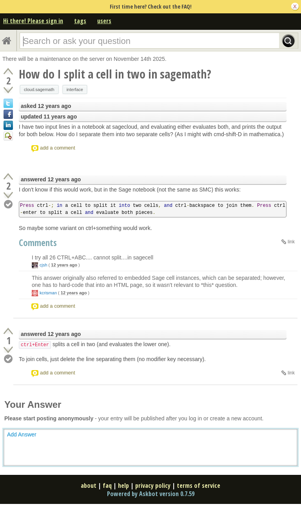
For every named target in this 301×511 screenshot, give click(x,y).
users (104, 20)
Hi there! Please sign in (33, 20)
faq (107, 485)
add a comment (57, 148)
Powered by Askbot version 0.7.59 (150, 493)
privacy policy (152, 485)
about (88, 485)
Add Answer (21, 434)
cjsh (43, 265)
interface (75, 89)
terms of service (198, 485)
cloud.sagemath (39, 89)
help (123, 485)
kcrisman (48, 292)
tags (80, 20)
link (291, 242)
